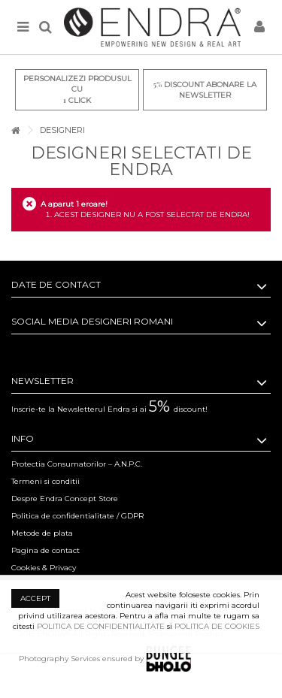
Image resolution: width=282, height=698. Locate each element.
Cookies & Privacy (43, 568)
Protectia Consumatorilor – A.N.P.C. (76, 464)
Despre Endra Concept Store (64, 498)
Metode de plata (42, 533)
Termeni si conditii (45, 481)
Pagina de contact (45, 550)
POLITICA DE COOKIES (216, 626)
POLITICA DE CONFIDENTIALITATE (101, 626)
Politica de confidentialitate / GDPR (77, 516)
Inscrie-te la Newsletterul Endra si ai (109, 409)
